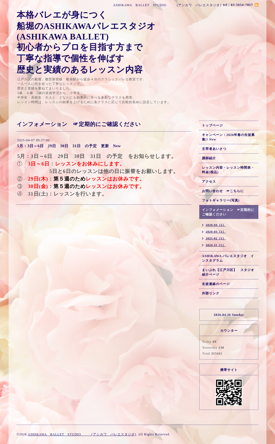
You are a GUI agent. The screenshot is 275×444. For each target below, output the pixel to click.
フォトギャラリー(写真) (221, 200)
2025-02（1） (216, 238)
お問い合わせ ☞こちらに (223, 191)
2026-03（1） (216, 231)
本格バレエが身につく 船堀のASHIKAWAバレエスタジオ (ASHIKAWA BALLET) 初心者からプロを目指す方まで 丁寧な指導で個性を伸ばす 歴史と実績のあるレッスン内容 (86, 42)
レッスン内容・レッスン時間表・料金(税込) (228, 170)
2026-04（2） (216, 224)
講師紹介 (209, 158)
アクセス (209, 181)
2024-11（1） (216, 245)
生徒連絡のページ (216, 284)
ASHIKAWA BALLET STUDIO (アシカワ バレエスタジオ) (82, 434)
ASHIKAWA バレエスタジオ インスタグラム (228, 258)
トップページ (212, 125)
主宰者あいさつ (214, 149)
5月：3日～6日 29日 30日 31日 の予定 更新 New (69, 146)
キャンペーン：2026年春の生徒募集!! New (228, 137)
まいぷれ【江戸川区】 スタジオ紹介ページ (228, 272)
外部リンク (210, 293)
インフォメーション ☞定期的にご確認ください (228, 212)
